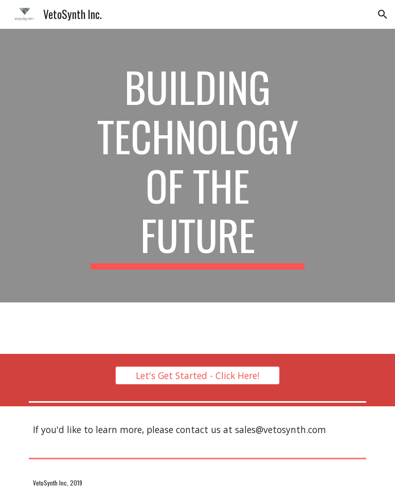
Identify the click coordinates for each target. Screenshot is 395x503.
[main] (197, 166)
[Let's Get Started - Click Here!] (197, 375)
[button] (382, 14)
